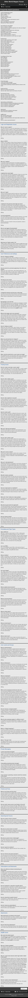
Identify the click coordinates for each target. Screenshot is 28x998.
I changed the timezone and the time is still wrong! (10, 30)
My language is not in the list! (6, 31)
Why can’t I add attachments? (6, 47)
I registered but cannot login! (6, 17)
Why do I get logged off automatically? (8, 21)
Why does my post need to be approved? (8, 52)
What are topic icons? (5, 66)
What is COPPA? (4, 14)
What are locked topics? (5, 65)
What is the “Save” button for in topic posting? (9, 51)
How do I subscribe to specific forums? (8, 105)
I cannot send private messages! (7, 82)
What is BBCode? (4, 57)
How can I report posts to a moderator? (8, 50)
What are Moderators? (5, 71)
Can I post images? (4, 60)
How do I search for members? (6, 98)
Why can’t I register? (4, 16)
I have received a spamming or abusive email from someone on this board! (13, 85)
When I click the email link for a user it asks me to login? (11, 35)
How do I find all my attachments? (7, 111)
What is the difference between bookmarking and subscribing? (12, 103)
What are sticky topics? (5, 64)
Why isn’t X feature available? (6, 116)
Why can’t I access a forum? (6, 46)
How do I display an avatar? (6, 33)
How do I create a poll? (5, 43)
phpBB (17, 308)
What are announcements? (6, 63)
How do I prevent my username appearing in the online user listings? (13, 27)
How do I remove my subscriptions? (7, 106)
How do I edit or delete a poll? (6, 45)
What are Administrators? (5, 70)
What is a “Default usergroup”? (6, 77)
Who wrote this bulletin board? (6, 115)
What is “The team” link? (5, 78)
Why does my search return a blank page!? (8, 96)
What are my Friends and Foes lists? (7, 89)
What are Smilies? (4, 59)
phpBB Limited (7, 937)
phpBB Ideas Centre (5, 949)
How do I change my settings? (6, 26)
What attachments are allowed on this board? (9, 110)
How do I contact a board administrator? (8, 120)
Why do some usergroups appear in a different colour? (11, 76)
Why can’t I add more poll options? (7, 44)
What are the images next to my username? (9, 32)
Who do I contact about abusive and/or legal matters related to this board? (13, 118)
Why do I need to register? (5, 13)
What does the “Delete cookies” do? (7, 22)
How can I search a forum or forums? (7, 94)
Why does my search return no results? (8, 95)
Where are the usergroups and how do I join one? (10, 73)
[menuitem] (4, 4)
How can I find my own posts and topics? (8, 99)
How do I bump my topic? (5, 53)
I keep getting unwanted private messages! (8, 83)
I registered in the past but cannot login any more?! (10, 19)
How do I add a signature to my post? (7, 42)
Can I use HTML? (4, 58)
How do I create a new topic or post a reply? (9, 39)
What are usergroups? (5, 72)
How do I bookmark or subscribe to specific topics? (10, 104)
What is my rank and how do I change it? (8, 34)
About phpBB (10, 940)
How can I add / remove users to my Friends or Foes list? (11, 90)
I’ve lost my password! (5, 20)
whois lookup (4, 962)
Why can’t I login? (4, 18)
